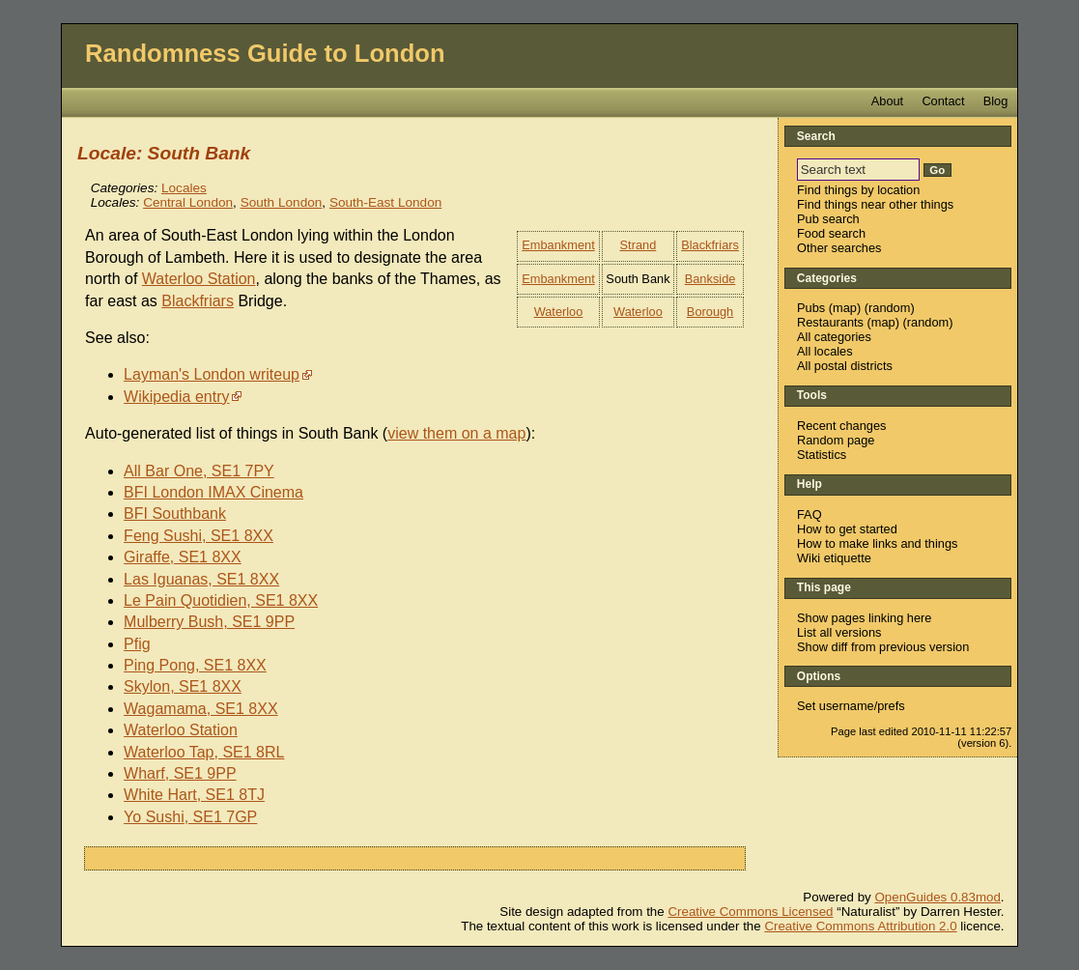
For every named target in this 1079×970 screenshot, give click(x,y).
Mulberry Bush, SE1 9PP (209, 621)
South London (282, 202)
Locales (184, 188)
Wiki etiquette (834, 558)
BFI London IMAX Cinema (213, 492)
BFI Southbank (175, 513)
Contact (943, 101)
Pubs (811, 307)
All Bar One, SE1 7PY (199, 471)
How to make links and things (877, 543)
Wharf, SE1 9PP (180, 773)
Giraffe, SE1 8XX (182, 557)
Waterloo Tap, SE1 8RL (204, 752)
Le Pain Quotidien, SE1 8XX (221, 600)
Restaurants (830, 322)
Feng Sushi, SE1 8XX (198, 536)
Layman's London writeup (211, 374)
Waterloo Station (199, 279)
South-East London (385, 202)
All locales (825, 351)
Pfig (137, 644)
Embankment (558, 245)
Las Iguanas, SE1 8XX (201, 579)
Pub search (828, 219)
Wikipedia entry (176, 396)
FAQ (809, 514)
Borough (710, 311)
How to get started (847, 529)
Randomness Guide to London (265, 53)
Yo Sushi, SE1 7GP (190, 817)
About (887, 101)
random (889, 307)
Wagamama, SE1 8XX (200, 708)
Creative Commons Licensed (750, 911)
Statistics (821, 454)
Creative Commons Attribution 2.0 (860, 926)
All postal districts (845, 365)
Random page (835, 440)
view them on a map (456, 433)
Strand (638, 245)
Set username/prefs (851, 706)
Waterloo (558, 311)
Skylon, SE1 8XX (182, 686)
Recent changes (841, 425)
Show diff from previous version (883, 647)
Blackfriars (710, 245)
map (845, 307)
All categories (834, 336)
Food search (831, 233)
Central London (188, 202)
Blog (995, 101)
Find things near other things (875, 204)
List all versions (839, 632)
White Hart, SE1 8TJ (194, 794)
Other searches (839, 248)
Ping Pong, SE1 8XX (195, 665)
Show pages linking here (864, 618)
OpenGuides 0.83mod (937, 897)
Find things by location (858, 190)
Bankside (710, 278)
